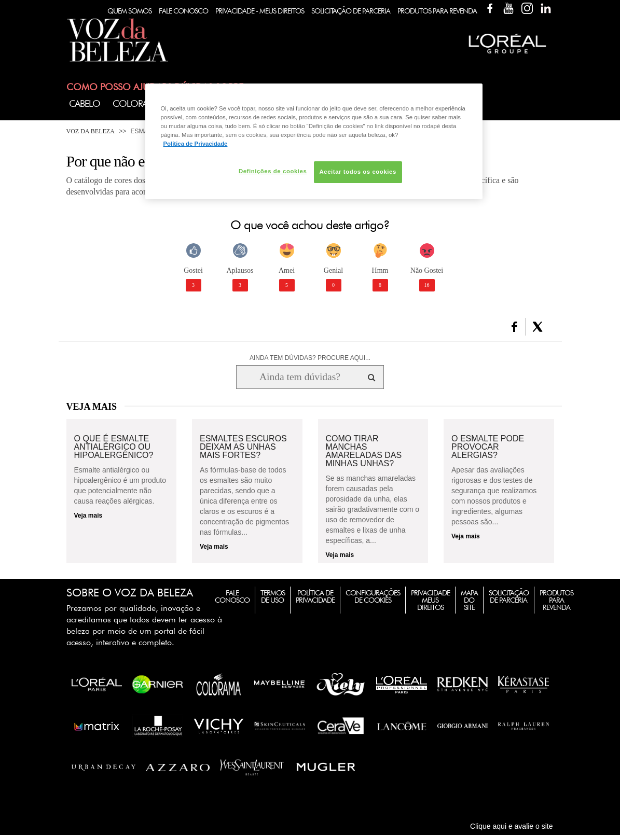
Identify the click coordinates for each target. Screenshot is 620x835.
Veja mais (88, 515)
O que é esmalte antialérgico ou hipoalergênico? (114, 447)
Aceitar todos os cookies (358, 172)
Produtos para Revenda (556, 600)
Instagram (527, 8)
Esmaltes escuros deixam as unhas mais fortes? (243, 447)
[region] (314, 141)
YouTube (508, 8)
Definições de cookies (273, 171)
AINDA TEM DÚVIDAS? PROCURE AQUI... (310, 358)
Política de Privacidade (315, 596)
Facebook (489, 8)
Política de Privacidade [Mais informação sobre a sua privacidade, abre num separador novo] (195, 144)
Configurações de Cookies (373, 596)
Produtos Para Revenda (437, 11)
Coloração (139, 103)
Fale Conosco (183, 11)
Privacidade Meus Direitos (430, 600)
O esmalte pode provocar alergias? (487, 447)
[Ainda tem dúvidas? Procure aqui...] (299, 377)
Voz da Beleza (90, 131)
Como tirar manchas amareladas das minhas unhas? (364, 451)
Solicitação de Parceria (350, 11)
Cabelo (84, 103)
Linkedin (546, 8)
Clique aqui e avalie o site (511, 826)
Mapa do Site (469, 600)
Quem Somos (129, 11)
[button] (514, 327)
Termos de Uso (272, 596)
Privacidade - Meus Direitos (259, 11)
